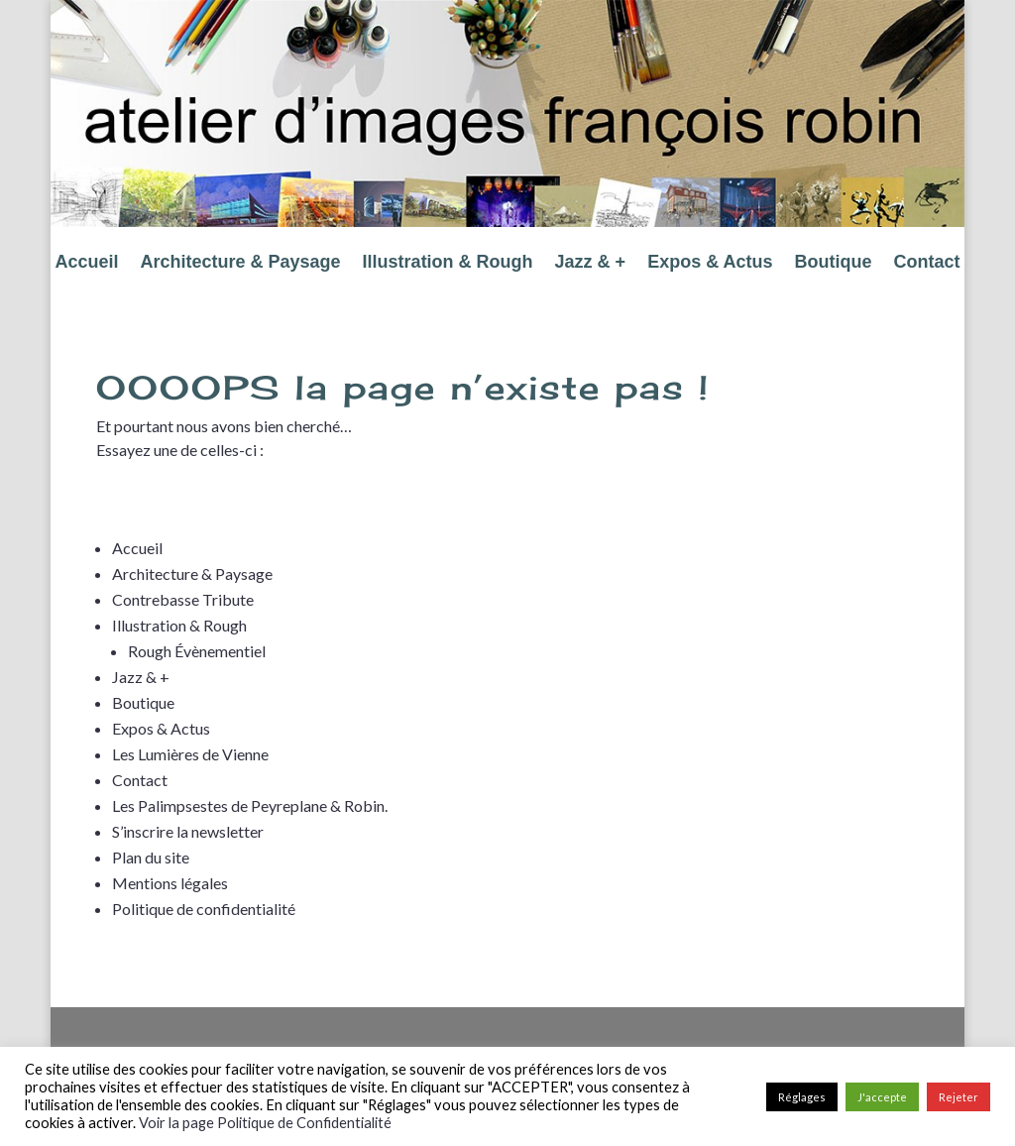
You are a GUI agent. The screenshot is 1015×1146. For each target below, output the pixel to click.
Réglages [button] (802, 1096)
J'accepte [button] (882, 1096)
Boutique (833, 263)
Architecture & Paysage (241, 263)
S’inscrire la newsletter (188, 831)
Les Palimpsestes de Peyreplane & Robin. (250, 805)
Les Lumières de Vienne (190, 754)
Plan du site (150, 857)
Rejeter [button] (958, 1096)
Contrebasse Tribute (183, 599)
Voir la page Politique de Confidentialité (265, 1122)
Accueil (86, 263)
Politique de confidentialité (203, 908)
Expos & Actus (709, 263)
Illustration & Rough (448, 263)
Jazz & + (590, 263)
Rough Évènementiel (197, 650)
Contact (927, 263)
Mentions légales (170, 882)
